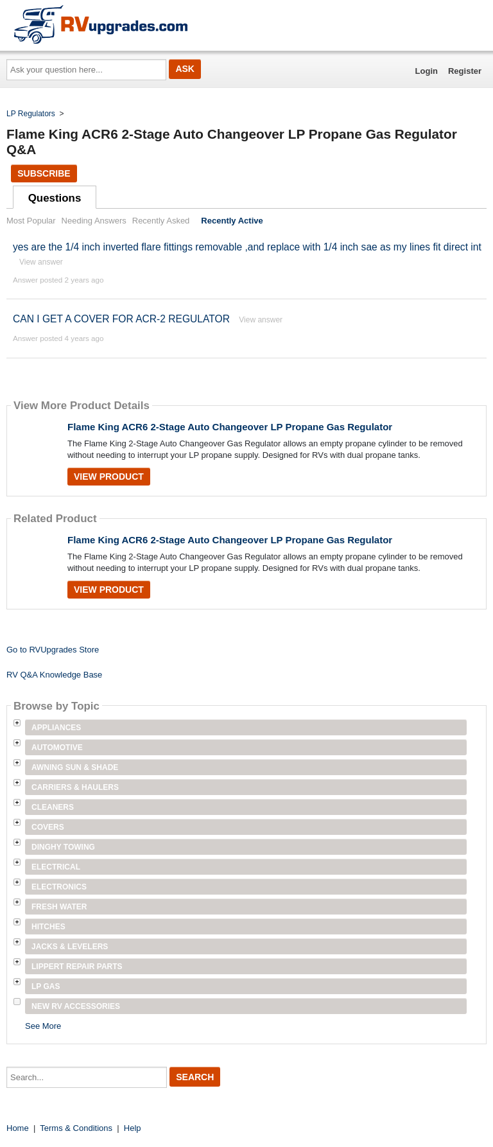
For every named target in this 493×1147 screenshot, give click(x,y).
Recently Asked (161, 220)
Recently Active (232, 220)
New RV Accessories (75, 1006)
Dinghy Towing (63, 847)
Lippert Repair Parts (77, 966)
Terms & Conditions (76, 1128)
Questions (55, 198)
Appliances (56, 727)
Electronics (59, 886)
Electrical (55, 866)
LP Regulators (30, 113)
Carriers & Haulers (75, 787)
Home (17, 1128)
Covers (47, 827)
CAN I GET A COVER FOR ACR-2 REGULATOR (121, 318)
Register (464, 71)
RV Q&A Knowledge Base (54, 674)
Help (132, 1128)
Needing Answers (94, 220)
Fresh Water (59, 906)
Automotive (57, 747)
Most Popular (31, 220)
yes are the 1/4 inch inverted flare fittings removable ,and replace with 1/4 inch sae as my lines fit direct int (247, 246)
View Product (109, 476)
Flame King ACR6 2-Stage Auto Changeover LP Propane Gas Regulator (229, 426)
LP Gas (45, 986)
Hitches (48, 926)
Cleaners (52, 807)
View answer (41, 262)
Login (426, 71)
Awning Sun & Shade (74, 767)
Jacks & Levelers (69, 946)
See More (43, 1026)
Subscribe (43, 173)
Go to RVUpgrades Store (52, 649)
